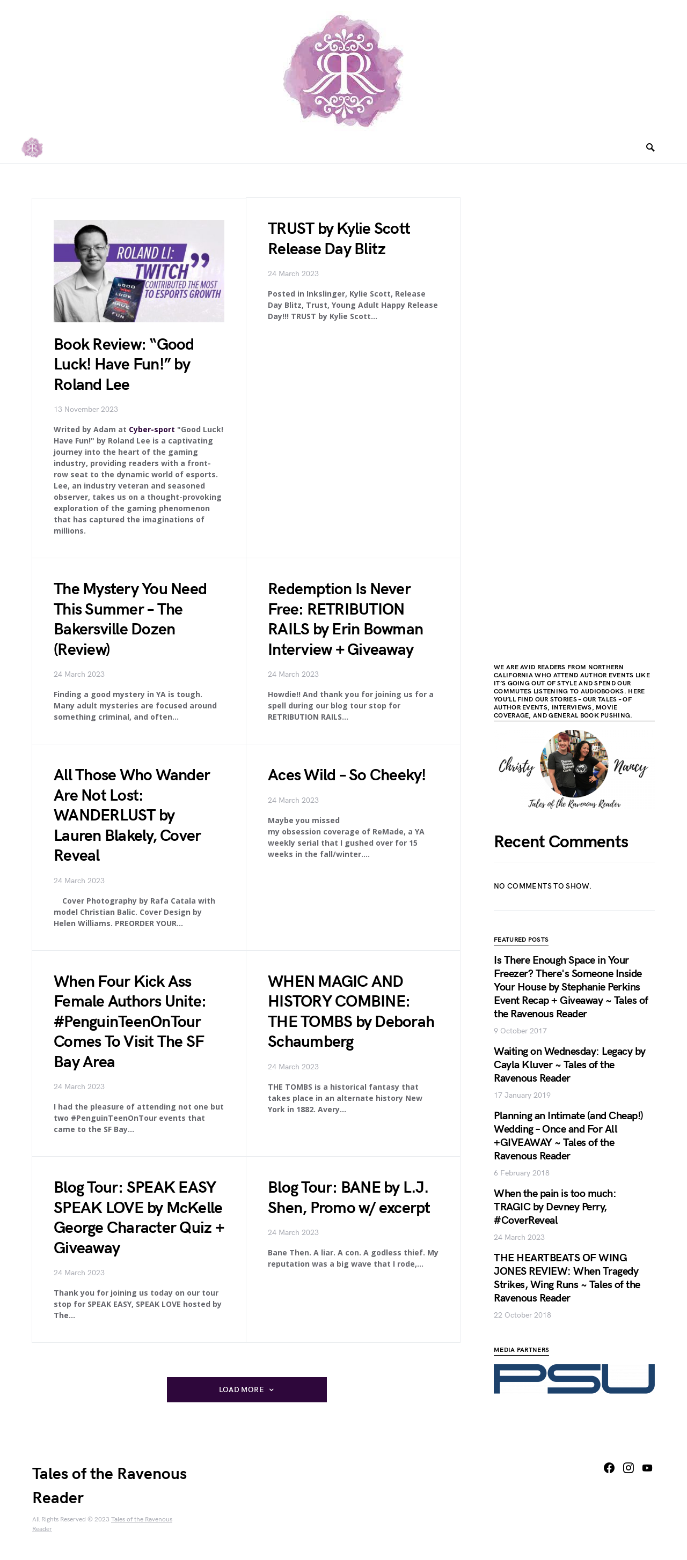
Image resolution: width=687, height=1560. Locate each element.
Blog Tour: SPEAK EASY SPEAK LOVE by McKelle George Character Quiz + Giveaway (139, 1218)
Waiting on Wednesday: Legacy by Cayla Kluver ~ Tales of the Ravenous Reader (570, 1065)
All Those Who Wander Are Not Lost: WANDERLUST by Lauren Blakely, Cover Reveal (132, 816)
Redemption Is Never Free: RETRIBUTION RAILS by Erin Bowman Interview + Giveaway (345, 620)
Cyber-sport (152, 429)
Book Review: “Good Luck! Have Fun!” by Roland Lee (124, 365)
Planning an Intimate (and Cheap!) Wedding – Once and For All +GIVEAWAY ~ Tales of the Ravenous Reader (569, 1136)
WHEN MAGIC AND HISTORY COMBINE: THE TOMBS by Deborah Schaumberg (351, 1012)
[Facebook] (609, 1467)
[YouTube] (647, 1467)
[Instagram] (628, 1467)
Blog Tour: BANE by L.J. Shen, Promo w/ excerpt (349, 1198)
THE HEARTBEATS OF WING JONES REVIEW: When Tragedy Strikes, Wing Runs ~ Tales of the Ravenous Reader (567, 1278)
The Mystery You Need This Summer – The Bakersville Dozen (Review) (130, 620)
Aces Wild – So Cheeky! (347, 775)
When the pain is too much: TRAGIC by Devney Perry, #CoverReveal (555, 1207)
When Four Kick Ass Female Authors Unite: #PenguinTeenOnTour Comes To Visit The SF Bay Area (130, 1022)
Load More (241, 1389)
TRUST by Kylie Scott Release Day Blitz (339, 240)
